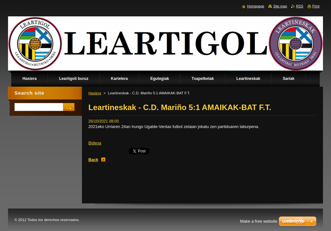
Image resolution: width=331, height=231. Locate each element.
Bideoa (94, 143)
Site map (280, 6)
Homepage (255, 6)
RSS (299, 6)
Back (93, 159)
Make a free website (258, 221)
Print (315, 6)
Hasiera (94, 93)
